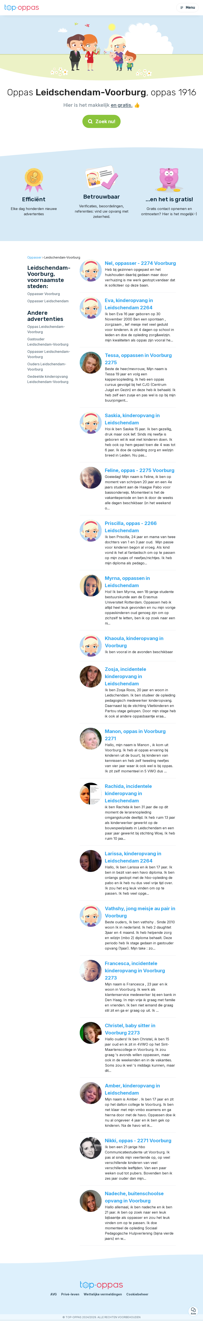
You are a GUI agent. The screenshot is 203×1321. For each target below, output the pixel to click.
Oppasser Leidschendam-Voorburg (48, 354)
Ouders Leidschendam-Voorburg (46, 366)
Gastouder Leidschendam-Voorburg (47, 341)
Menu (187, 7)
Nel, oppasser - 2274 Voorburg (140, 263)
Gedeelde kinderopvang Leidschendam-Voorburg (47, 379)
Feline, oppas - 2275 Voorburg (139, 470)
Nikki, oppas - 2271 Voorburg (138, 1140)
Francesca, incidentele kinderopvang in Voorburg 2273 (135, 971)
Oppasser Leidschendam (48, 301)
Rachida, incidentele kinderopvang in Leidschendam (128, 793)
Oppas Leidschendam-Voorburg (46, 329)
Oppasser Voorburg (43, 294)
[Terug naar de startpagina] (21, 7)
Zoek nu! (101, 121)
